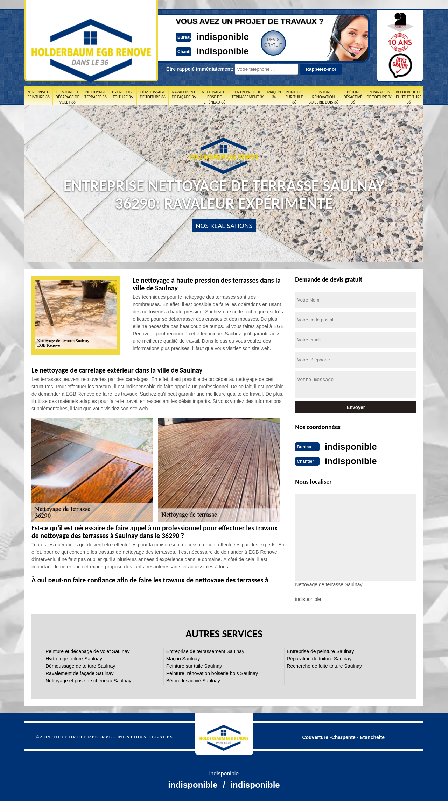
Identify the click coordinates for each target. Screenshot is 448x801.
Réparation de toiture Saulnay (319, 658)
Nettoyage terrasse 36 (95, 94)
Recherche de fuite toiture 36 (409, 97)
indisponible (203, 36)
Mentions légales (145, 736)
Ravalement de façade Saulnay (80, 672)
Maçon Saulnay (183, 658)
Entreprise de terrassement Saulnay (205, 650)
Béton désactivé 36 (352, 97)
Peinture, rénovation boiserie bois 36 (323, 97)
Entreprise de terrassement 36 (248, 94)
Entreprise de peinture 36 (39, 94)
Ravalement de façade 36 (184, 94)
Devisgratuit (256, 42)
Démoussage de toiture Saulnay (80, 665)
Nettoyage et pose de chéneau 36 (214, 97)
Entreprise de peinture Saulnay (320, 650)
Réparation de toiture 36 (379, 94)
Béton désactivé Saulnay (193, 680)
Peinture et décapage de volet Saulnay (88, 650)
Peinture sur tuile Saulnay (194, 665)
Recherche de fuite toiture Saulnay (324, 665)
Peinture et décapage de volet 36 (67, 97)
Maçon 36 (274, 94)
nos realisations (224, 225)
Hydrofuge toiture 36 (123, 94)
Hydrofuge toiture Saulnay (74, 658)
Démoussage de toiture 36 (153, 94)
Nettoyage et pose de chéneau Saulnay (88, 680)
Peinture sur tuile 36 (294, 97)
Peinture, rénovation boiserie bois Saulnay (212, 672)
